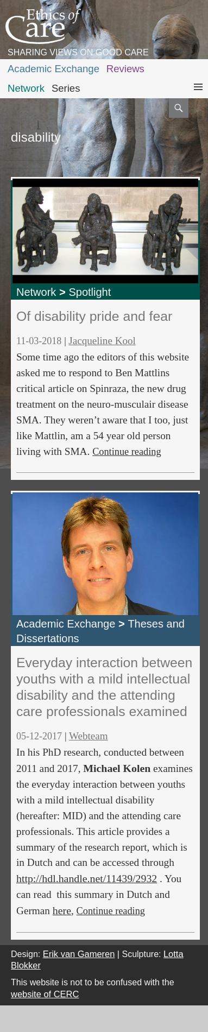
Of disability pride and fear (94, 316)
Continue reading (126, 451)
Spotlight (89, 292)
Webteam (88, 736)
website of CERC (45, 994)
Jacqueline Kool (101, 340)
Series (66, 88)
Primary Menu (198, 97)
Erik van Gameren (79, 954)
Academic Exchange (53, 68)
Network (26, 88)
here (62, 910)
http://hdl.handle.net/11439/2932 (86, 878)
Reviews (125, 68)
